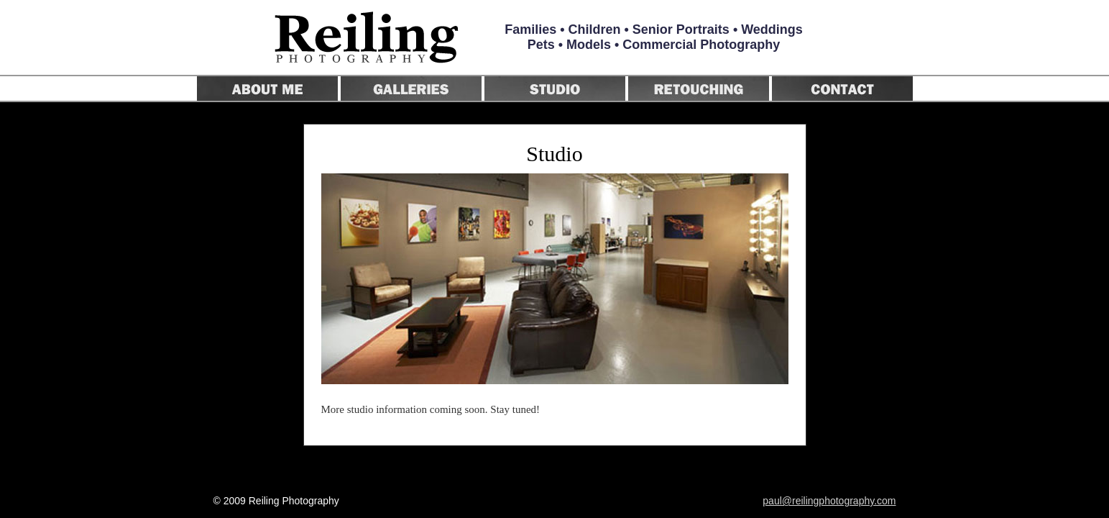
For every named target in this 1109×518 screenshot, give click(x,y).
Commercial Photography (701, 44)
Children (595, 29)
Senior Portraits (681, 29)
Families (530, 29)
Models (588, 44)
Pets (541, 44)
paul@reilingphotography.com (829, 500)
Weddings (772, 29)
